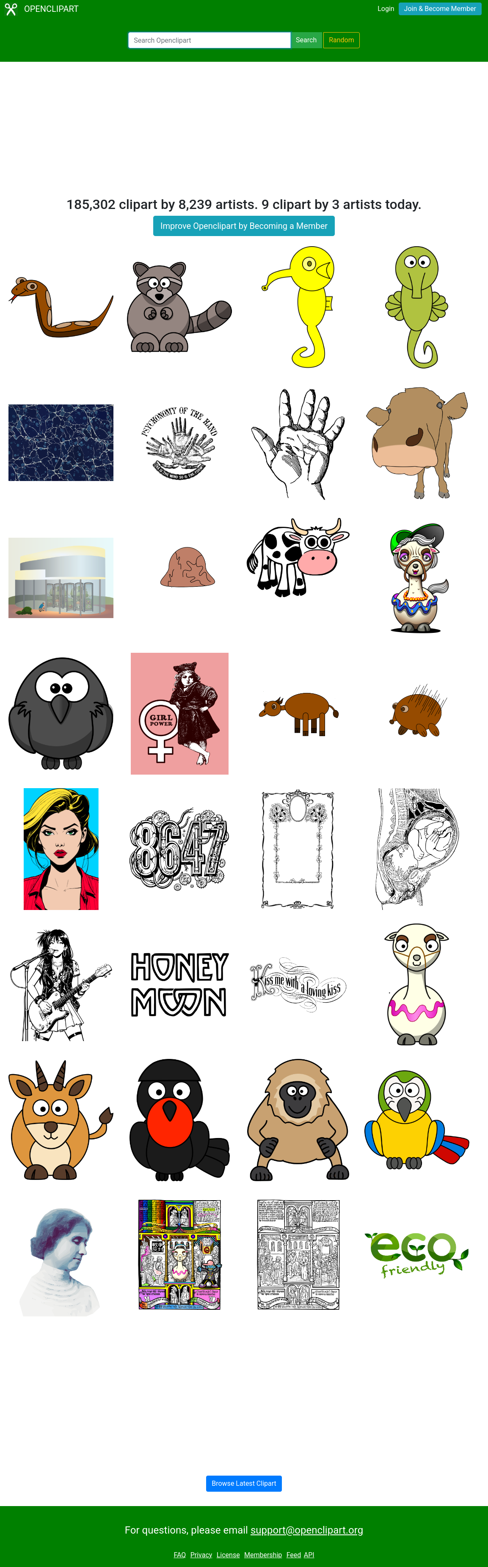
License (228, 1555)
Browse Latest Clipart (244, 1483)
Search (306, 40)
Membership (263, 1555)
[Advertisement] (244, 133)
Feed (294, 1555)
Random (341, 40)
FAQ (180, 1555)
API (309, 1555)
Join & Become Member (440, 9)
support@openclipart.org (307, 1530)
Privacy (201, 1555)
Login (386, 9)
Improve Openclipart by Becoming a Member (244, 226)
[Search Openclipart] (209, 40)
